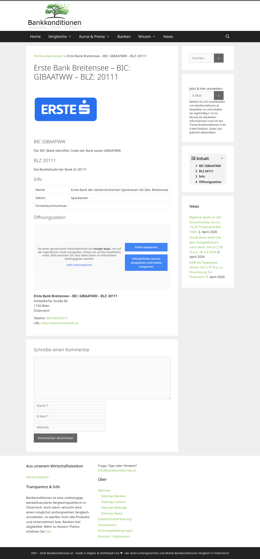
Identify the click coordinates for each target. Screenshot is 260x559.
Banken (124, 36)
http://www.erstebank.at (60, 323)
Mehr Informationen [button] (79, 265)
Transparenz (107, 525)
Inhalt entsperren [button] (146, 247)
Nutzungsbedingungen (115, 530)
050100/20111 (57, 318)
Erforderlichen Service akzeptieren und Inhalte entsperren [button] (146, 262)
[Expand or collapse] (222, 158)
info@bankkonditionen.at (117, 470)
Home (35, 36)
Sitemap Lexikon (113, 502)
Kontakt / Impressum (114, 536)
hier (48, 531)
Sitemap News (111, 513)
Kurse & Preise (96, 36)
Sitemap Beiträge (114, 507)
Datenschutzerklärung (115, 519)
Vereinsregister (37, 477)
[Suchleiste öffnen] (227, 36)
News (168, 36)
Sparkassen (54, 56)
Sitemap (104, 490)
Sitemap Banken (113, 496)
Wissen (149, 36)
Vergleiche (61, 36)
